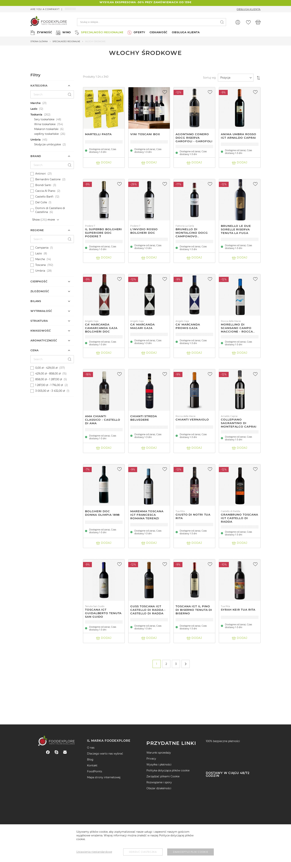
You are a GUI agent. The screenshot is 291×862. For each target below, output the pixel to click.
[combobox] (151, 22)
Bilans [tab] (35, 301)
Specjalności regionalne (66, 41)
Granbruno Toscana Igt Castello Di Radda (239, 518)
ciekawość (159, 32)
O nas (90, 747)
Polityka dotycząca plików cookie (167, 770)
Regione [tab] (37, 230)
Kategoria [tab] (39, 85)
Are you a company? (45, 9)
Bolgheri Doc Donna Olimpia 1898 (102, 512)
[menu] (145, 32)
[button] (120, 92)
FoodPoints (94, 771)
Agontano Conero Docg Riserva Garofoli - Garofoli (194, 137)
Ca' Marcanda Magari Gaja (142, 326)
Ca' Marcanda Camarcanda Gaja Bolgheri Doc (101, 328)
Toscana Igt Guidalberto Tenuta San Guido (103, 613)
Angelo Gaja (91, 321)
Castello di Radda (230, 511)
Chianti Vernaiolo (192, 419)
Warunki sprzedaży (158, 752)
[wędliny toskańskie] (56, 134)
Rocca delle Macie (231, 321)
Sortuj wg (209, 77)
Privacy (151, 758)
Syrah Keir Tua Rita (238, 609)
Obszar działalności (158, 788)
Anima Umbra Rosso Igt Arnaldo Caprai (238, 135)
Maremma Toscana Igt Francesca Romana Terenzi (147, 514)
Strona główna (39, 41)
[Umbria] (52, 140)
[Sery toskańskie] (56, 119)
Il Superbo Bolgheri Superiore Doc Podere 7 (103, 232)
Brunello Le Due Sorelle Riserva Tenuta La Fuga (236, 229)
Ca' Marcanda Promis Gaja (188, 326)
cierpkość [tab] (39, 281)
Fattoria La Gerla (185, 225)
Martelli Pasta (98, 134)
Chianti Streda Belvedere (143, 417)
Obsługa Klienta (249, 9)
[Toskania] (52, 115)
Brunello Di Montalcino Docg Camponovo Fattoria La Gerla (192, 234)
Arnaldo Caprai (229, 416)
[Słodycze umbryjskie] (56, 144)
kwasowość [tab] (40, 330)
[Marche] (52, 103)
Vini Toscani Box (145, 134)
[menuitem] (41, 32)
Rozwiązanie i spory (159, 782)
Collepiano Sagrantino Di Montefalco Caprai (238, 423)
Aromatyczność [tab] (43, 340)
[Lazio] (52, 109)
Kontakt (92, 765)
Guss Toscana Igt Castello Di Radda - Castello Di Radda (148, 609)
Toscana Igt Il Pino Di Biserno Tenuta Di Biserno (194, 609)
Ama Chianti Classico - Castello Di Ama (102, 419)
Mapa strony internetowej (103, 777)
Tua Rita (180, 511)
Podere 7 (90, 225)
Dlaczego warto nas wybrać (105, 753)
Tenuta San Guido (94, 606)
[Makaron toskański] (56, 129)
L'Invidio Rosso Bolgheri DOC (144, 230)
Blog (90, 759)
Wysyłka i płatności (158, 764)
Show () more (43, 219)
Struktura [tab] (39, 320)
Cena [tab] (34, 350)
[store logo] (48, 22)
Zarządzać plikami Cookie (162, 776)
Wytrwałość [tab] (41, 311)
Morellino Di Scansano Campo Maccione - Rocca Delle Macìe (237, 330)
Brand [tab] (35, 156)
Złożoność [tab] (39, 291)
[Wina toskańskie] (56, 124)
